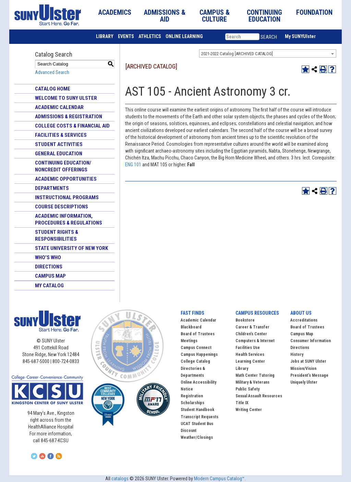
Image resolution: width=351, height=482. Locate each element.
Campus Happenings (199, 354)
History (296, 354)
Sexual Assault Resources (258, 396)
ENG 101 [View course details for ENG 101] (133, 164)
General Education (58, 153)
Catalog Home (52, 89)
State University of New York (71, 248)
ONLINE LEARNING (184, 36)
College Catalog (195, 361)
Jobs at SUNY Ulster (308, 361)
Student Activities (59, 144)
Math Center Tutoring (255, 375)
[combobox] (267, 53)
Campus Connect (196, 347)
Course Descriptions (61, 207)
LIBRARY (104, 36)
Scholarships (192, 402)
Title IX (242, 402)
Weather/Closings (197, 437)
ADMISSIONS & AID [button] (164, 16)
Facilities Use (247, 347)
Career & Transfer (252, 327)
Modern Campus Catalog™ (219, 478)
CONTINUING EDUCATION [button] (264, 16)
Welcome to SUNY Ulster (66, 98)
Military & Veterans (252, 382)
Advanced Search (52, 72)
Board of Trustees (307, 327)
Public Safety (247, 389)
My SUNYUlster (300, 36)
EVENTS (126, 36)
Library (241, 368)
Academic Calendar (59, 107)
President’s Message (309, 375)
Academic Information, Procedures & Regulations (68, 219)
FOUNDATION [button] (314, 12)
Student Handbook (197, 409)
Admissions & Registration (68, 116)
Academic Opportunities (66, 179)
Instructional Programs (67, 197)
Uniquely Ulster (303, 382)
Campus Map (50, 276)
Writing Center (248, 409)
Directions (48, 267)
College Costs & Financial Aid (72, 126)
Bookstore (245, 320)
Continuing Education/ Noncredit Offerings (63, 166)
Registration (192, 396)
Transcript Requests (199, 416)
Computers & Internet (255, 340)
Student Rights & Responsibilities (56, 235)
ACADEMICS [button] (114, 12)
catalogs (120, 478)
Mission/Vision (303, 368)
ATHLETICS (149, 36)
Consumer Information (310, 340)
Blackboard (191, 327)
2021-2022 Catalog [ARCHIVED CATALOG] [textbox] (237, 53)
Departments (52, 188)
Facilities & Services (61, 135)
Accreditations (303, 320)
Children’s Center (251, 334)
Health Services (249, 354)
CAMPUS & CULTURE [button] (214, 16)
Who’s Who (48, 257)
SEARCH (269, 37)
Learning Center (250, 361)
